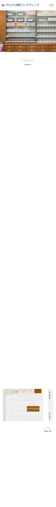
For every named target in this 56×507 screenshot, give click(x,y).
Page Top (48, 429)
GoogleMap (9, 285)
